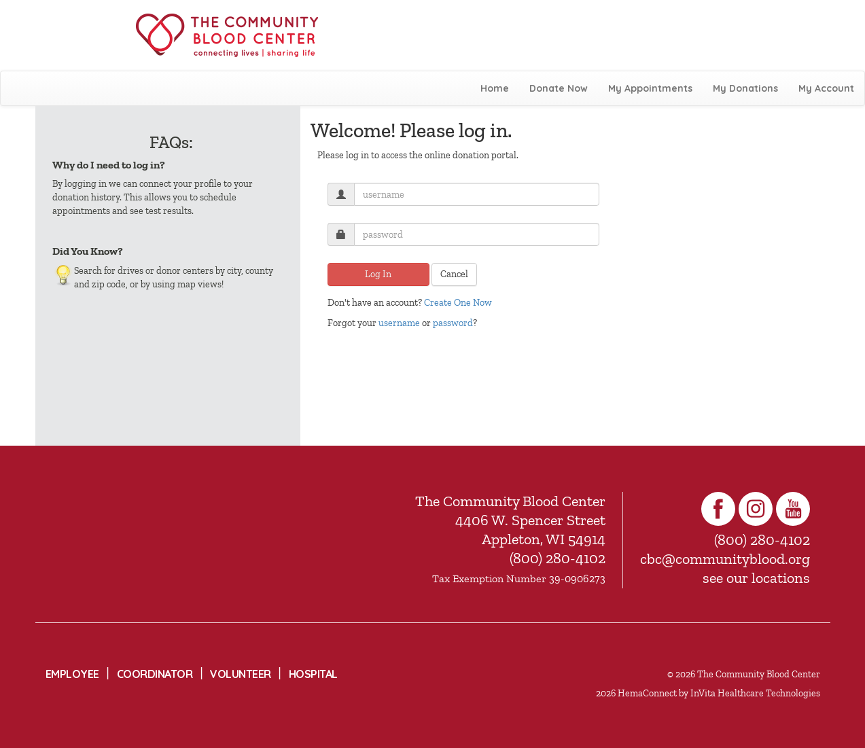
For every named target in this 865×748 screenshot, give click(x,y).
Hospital (313, 674)
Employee (72, 674)
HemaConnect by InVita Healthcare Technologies (719, 693)
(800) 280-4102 (557, 558)
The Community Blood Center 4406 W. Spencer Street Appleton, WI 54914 (510, 520)
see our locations (756, 578)
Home (494, 88)
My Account (826, 88)
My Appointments (650, 88)
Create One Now (458, 302)
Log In (378, 274)
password (453, 323)
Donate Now (558, 88)
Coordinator (155, 674)
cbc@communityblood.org (725, 559)
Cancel (454, 274)
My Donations (745, 88)
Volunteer (240, 674)
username (399, 323)
